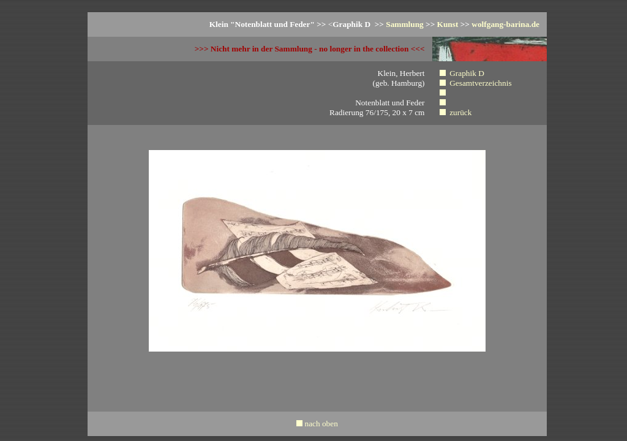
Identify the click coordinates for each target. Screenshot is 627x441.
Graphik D (466, 73)
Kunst (448, 24)
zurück (460, 112)
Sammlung (404, 24)
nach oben (320, 423)
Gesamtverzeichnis (480, 83)
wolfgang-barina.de (505, 24)
